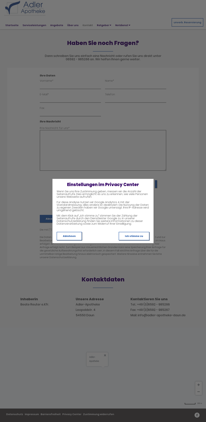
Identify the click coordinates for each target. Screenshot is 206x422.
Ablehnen (69, 236)
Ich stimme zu (134, 236)
